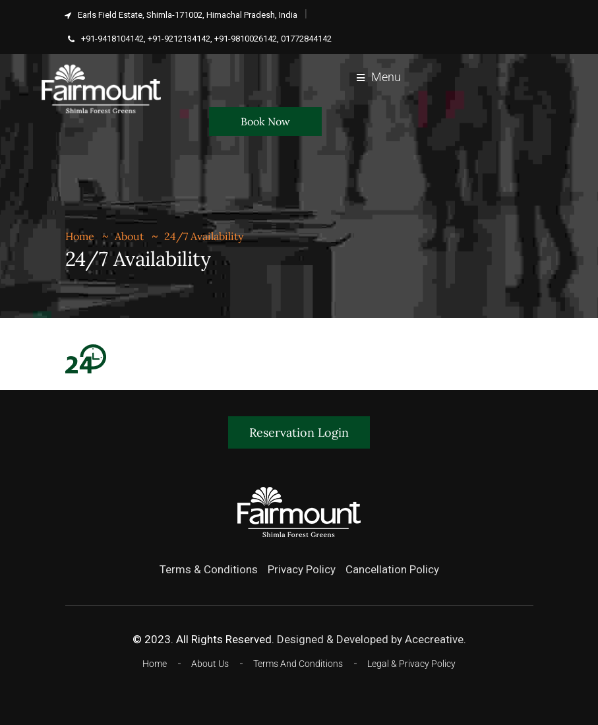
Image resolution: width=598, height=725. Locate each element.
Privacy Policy (302, 569)
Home (79, 236)
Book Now (265, 121)
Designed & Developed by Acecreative (370, 639)
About (129, 236)
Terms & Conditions (209, 569)
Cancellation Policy (392, 569)
